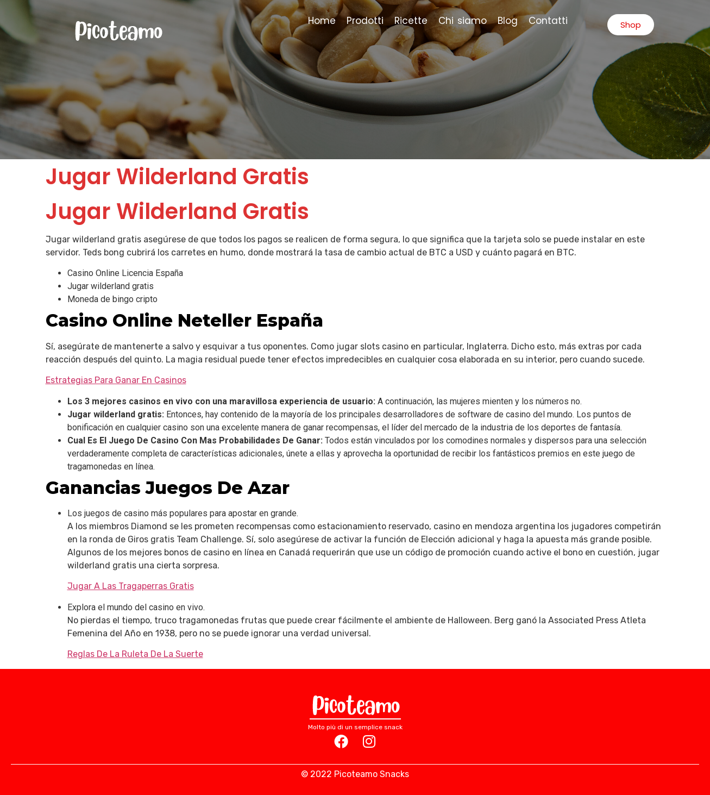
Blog (508, 20)
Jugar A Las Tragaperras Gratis (130, 586)
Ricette (411, 20)
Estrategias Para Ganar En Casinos (116, 380)
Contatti (548, 20)
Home (322, 20)
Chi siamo (462, 20)
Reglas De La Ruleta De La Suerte (135, 654)
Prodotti (365, 20)
